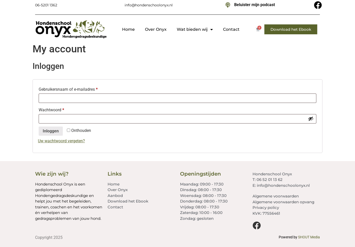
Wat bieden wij (195, 29)
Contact (231, 29)
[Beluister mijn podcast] (227, 5)
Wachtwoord (57, 109)
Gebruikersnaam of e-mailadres (74, 88)
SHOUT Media (309, 237)
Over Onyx (156, 29)
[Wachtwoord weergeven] (311, 118)
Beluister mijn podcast (254, 4)
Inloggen (51, 131)
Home (128, 29)
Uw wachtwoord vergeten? (61, 140)
